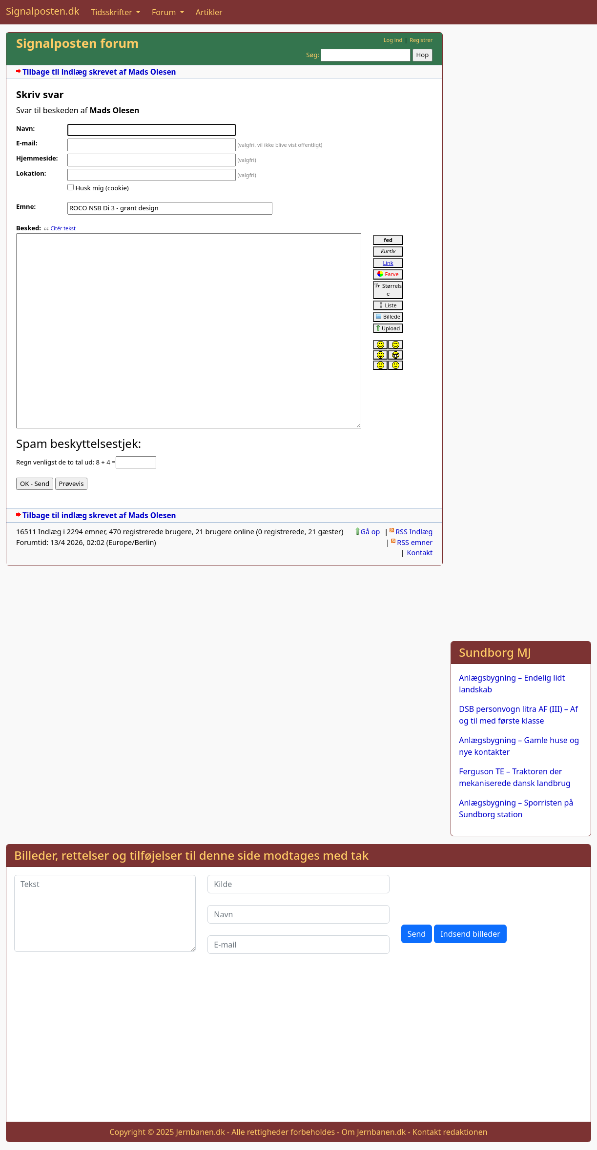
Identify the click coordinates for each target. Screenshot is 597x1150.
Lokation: (31, 173)
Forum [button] (165, 12)
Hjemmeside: (37, 158)
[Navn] (298, 914)
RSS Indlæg (413, 531)
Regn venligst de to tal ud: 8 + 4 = (66, 462)
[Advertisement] (521, 178)
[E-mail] (298, 944)
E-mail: (27, 143)
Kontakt (420, 552)
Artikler (209, 12)
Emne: (26, 206)
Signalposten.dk (42, 11)
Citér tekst (62, 228)
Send (417, 933)
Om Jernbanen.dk (374, 1132)
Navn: (25, 128)
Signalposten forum (77, 43)
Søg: (312, 54)
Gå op (370, 531)
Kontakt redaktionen (450, 1132)
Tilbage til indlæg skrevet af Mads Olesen (99, 72)
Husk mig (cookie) (101, 187)
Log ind (393, 39)
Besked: (28, 227)
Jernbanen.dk (200, 1132)
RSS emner (414, 542)
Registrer (421, 39)
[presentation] (475, 894)
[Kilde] (298, 884)
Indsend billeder (470, 933)
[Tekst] (105, 913)
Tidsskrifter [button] (112, 12)
